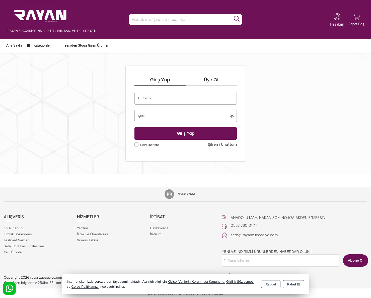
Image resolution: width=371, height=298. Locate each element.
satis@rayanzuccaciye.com (254, 235)
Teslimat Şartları (16, 240)
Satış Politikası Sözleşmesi (24, 246)
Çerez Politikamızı (85, 286)
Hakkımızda (159, 228)
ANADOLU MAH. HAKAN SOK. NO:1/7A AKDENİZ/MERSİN (278, 217)
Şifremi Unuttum (222, 144)
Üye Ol (211, 80)
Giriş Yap (160, 80)
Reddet (270, 284)
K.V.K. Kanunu (14, 228)
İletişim (155, 234)
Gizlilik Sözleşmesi (18, 234)
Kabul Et (293, 284)
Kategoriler (39, 45)
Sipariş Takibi (87, 240)
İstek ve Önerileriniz (92, 234)
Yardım (82, 228)
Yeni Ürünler (13, 252)
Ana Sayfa (14, 45)
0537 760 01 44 (244, 225)
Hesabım (337, 24)
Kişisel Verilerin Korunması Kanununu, (196, 281)
